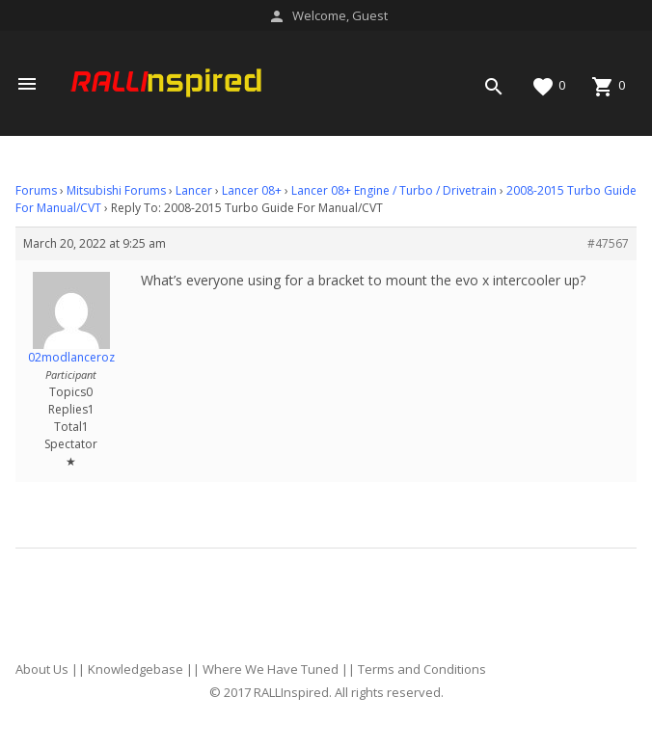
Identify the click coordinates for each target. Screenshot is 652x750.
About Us (41, 669)
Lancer (194, 190)
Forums (36, 190)
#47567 (608, 243)
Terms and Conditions (422, 669)
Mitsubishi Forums (116, 190)
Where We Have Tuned (271, 669)
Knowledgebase (135, 669)
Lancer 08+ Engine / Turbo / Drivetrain (394, 190)
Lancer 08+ (252, 190)
